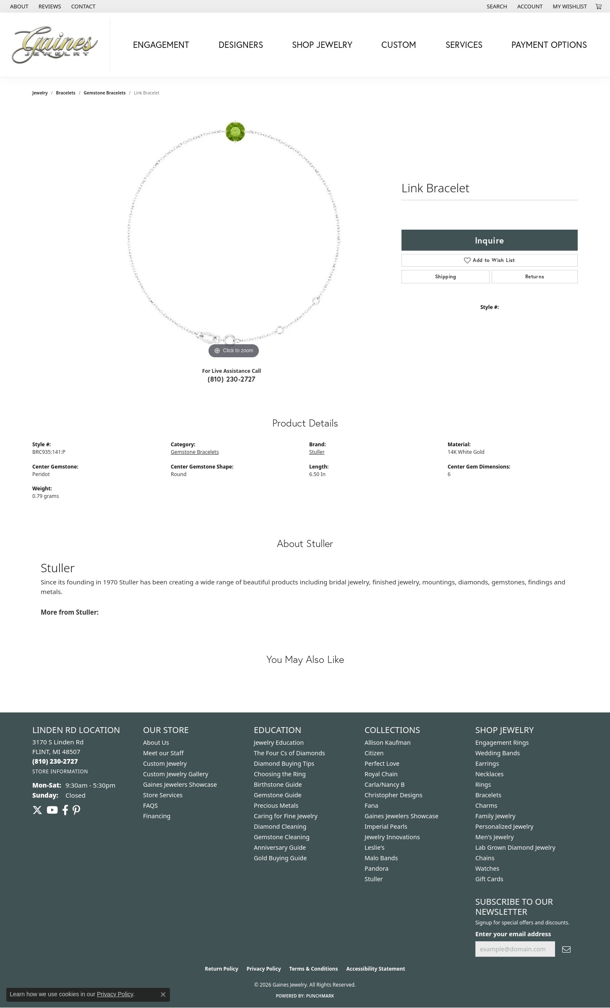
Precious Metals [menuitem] (276, 805)
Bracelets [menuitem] (488, 795)
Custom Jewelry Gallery (175, 774)
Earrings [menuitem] (487, 763)
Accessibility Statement (375, 968)
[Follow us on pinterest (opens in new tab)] (76, 810)
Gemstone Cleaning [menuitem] (282, 837)
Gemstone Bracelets (105, 93)
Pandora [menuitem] (376, 868)
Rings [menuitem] (483, 784)
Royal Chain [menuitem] (381, 774)
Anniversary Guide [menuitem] (280, 847)
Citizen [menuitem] (374, 753)
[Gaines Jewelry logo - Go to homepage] (57, 45)
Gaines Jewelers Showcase (180, 784)
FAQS (150, 805)
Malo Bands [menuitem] (381, 858)
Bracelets (66, 93)
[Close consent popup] (163, 994)
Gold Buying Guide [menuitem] (280, 858)
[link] (18, 6)
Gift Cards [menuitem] (489, 879)
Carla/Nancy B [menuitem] (385, 784)
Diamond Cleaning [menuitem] (280, 826)
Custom (398, 44)
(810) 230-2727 (231, 378)
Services (464, 44)
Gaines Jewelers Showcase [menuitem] (401, 816)
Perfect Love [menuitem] (382, 763)
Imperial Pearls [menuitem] (386, 826)
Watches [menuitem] (487, 868)
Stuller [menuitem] (374, 879)
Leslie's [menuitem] (375, 847)
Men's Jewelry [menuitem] (494, 837)
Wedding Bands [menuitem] (497, 753)
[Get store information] (60, 771)
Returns (535, 276)
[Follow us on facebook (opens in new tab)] (65, 810)
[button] (496, 6)
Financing (156, 816)
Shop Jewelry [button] (322, 44)
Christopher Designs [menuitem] (393, 795)
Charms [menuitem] (486, 805)
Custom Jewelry (165, 763)
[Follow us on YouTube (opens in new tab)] (52, 810)
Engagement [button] (161, 44)
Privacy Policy (264, 968)
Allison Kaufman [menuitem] (388, 742)
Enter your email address (513, 933)
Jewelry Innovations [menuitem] (392, 837)
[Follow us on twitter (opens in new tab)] (37, 810)
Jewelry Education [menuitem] (279, 742)
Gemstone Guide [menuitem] (278, 795)
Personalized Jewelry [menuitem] (504, 826)
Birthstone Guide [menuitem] (278, 784)
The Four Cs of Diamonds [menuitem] (289, 753)
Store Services (162, 795)
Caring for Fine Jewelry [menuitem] (286, 816)
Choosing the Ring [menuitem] (280, 774)
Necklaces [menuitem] (489, 774)
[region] (234, 235)
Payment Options (549, 44)
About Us (156, 742)
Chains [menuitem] (485, 858)
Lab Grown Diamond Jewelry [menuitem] (515, 847)
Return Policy (221, 968)
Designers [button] (241, 44)
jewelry (40, 93)
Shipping (445, 276)
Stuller (317, 452)
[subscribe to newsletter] (566, 949)
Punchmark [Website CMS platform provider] (320, 996)
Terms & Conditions (313, 968)
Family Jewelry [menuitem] (495, 816)
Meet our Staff (163, 753)
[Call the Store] (55, 761)
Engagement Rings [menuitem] (502, 742)
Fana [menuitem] (371, 805)
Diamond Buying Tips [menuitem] (284, 763)
